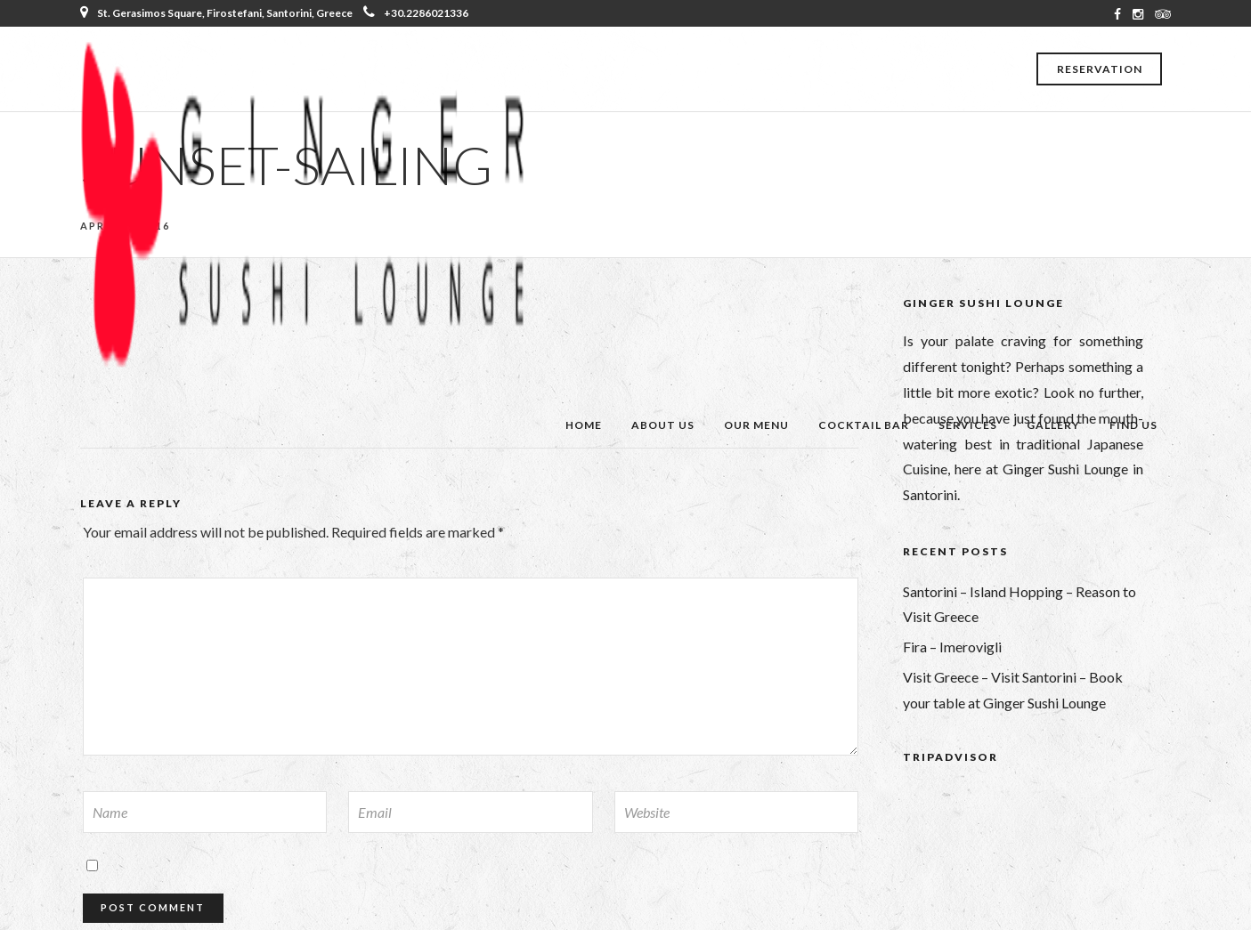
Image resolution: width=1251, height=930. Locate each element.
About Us (663, 425)
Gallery (1053, 425)
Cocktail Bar (863, 425)
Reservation (1099, 69)
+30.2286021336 (415, 13)
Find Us (1133, 425)
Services (967, 425)
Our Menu (756, 425)
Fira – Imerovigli (952, 646)
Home (583, 425)
